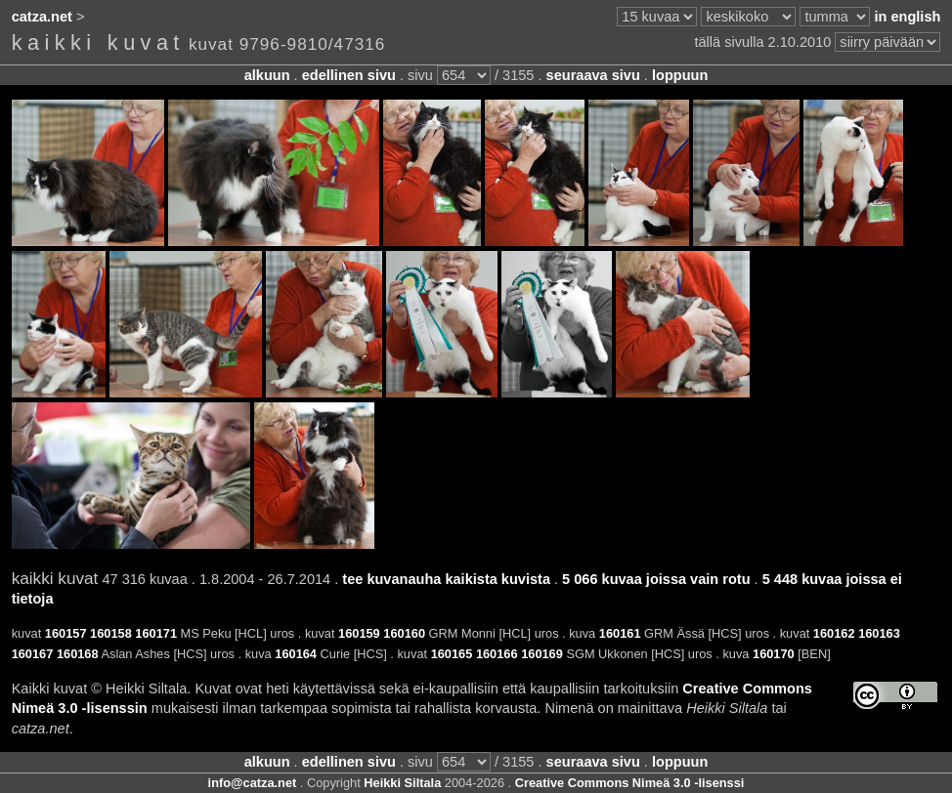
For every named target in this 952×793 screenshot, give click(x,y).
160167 (33, 654)
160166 (497, 654)
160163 (879, 633)
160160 (404, 633)
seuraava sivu (593, 75)
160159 (359, 633)
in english (907, 16)
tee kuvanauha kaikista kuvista (446, 579)
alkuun (267, 75)
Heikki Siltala (402, 782)
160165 (452, 654)
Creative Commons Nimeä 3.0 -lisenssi (630, 782)
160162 (834, 633)
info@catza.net (252, 782)
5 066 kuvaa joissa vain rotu (656, 579)
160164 (296, 654)
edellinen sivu (349, 75)
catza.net (42, 16)
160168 (78, 654)
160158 (111, 633)
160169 (542, 654)
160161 (620, 633)
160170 (774, 654)
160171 (156, 633)
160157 (66, 633)
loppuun (680, 75)
